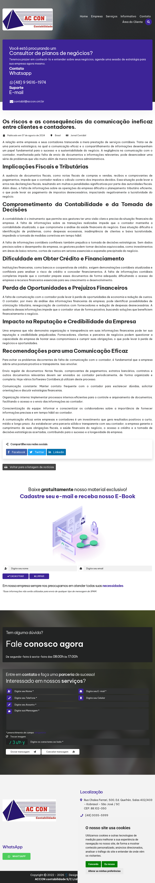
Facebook (16, 452)
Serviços (111, 16)
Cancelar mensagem (60, 751)
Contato (145, 16)
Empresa (97, 16)
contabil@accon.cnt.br (29, 101)
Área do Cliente (132, 22)
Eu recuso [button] (109, 864)
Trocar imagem (16, 736)
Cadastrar (15, 576)
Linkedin (56, 452)
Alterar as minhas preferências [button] (104, 871)
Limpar (39, 576)
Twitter (37, 452)
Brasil (58, 135)
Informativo (128, 16)
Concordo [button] (93, 864)
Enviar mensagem (23, 751)
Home (84, 16)
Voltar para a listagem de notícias (29, 467)
